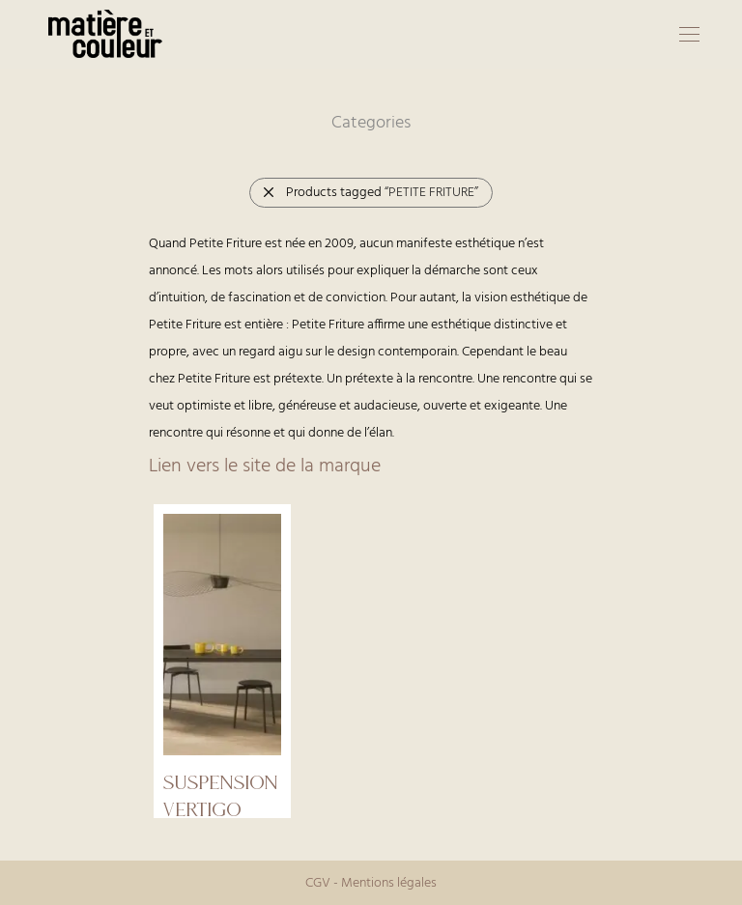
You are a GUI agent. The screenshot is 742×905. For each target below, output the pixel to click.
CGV (317, 883)
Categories (371, 123)
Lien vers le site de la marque (265, 466)
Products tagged (370, 193)
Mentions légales (389, 883)
